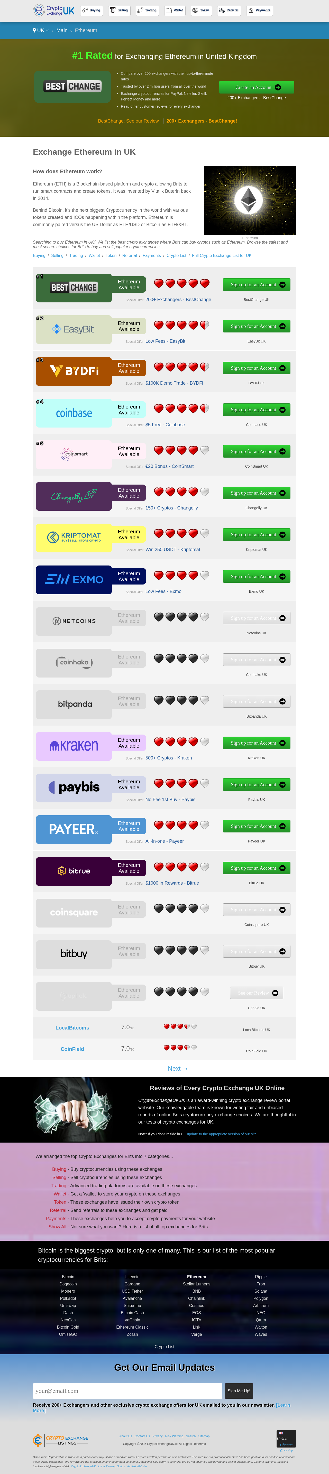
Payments (263, 10)
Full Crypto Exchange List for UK (222, 255)
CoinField (72, 1049)
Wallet (178, 10)
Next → (178, 1068)
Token (204, 10)
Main (62, 30)
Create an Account (253, 87)
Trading (150, 10)
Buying (95, 10)
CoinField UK (256, 1051)
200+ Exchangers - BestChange (256, 98)
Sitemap (204, 1436)
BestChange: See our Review (128, 121)
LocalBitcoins (72, 1028)
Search (191, 1436)
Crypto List (176, 255)
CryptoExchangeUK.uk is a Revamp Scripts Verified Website (109, 1466)
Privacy (157, 1436)
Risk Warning (174, 1436)
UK (41, 30)
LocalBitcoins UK (256, 1030)
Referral (232, 10)
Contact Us (142, 1436)
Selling (123, 10)
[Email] (127, 1391)
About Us (125, 1436)
